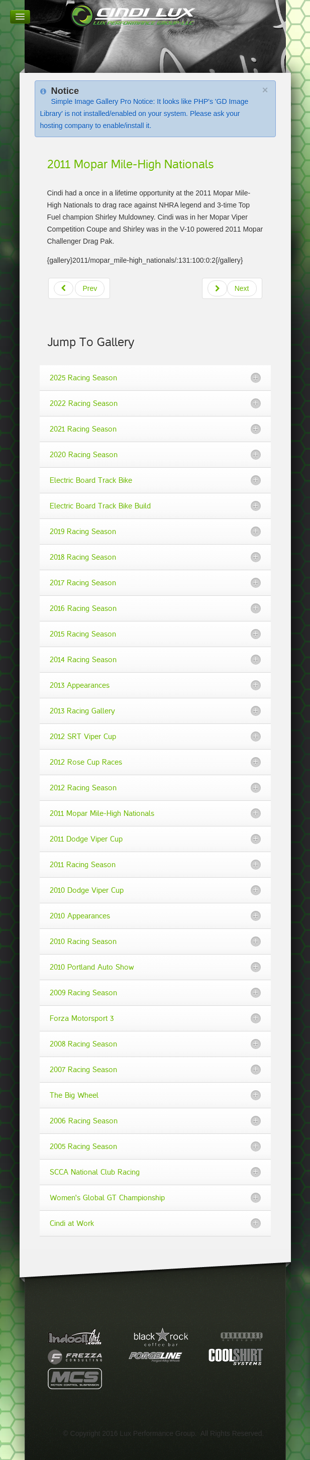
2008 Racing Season (83, 1044)
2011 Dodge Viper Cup (86, 839)
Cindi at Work (72, 1223)
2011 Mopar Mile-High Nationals (130, 164)
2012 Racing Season (83, 788)
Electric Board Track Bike (91, 480)
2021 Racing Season (83, 429)
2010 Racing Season (83, 941)
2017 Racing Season (83, 583)
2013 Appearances (80, 685)
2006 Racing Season (84, 1121)
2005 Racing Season (83, 1146)
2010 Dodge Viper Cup (87, 890)
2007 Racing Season (83, 1070)
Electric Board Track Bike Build (100, 506)
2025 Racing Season (83, 378)
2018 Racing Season (83, 557)
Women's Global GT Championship (107, 1198)
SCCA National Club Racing (95, 1172)
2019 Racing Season (83, 532)
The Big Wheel (74, 1095)
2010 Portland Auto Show (92, 967)
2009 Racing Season (83, 993)
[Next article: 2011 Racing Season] (232, 288)
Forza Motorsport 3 (82, 1018)
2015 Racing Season (83, 634)
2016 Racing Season (83, 608)
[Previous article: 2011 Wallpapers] (79, 288)
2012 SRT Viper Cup (83, 737)
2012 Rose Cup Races (86, 762)
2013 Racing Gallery (82, 711)
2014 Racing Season (83, 660)
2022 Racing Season (84, 403)
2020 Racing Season (84, 455)
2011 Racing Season (83, 865)
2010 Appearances (80, 916)
